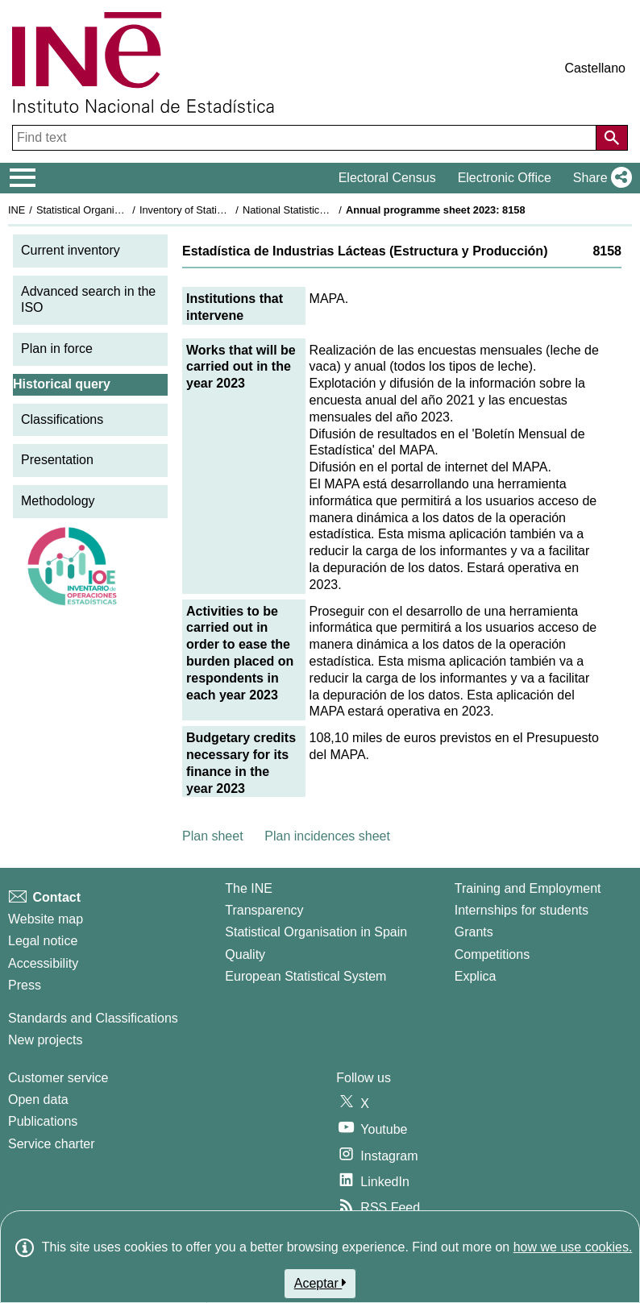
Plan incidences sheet (327, 836)
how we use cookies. (573, 1247)
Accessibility (43, 963)
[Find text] (306, 138)
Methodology (58, 501)
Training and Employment (528, 888)
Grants (474, 932)
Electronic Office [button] (504, 178)
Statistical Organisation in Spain (109, 210)
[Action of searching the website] (612, 138)
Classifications (62, 419)
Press (24, 985)
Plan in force (57, 348)
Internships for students (521, 910)
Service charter (51, 1144)
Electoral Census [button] (387, 178)
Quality (245, 954)
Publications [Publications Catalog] (42, 1121)
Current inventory (70, 250)
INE (16, 210)
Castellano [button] (594, 68)
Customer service (58, 1078)
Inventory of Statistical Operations (216, 210)
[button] (599, 178)
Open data (38, 1099)
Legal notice (42, 941)
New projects (45, 1040)
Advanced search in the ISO (88, 299)
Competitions (492, 954)
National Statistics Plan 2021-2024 (322, 210)
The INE (248, 888)
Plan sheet (212, 836)
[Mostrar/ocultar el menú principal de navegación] (23, 178)
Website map (45, 919)
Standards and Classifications (93, 1018)
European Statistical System (305, 976)
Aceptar (320, 1283)
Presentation (57, 460)
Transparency (264, 910)
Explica (476, 976)
